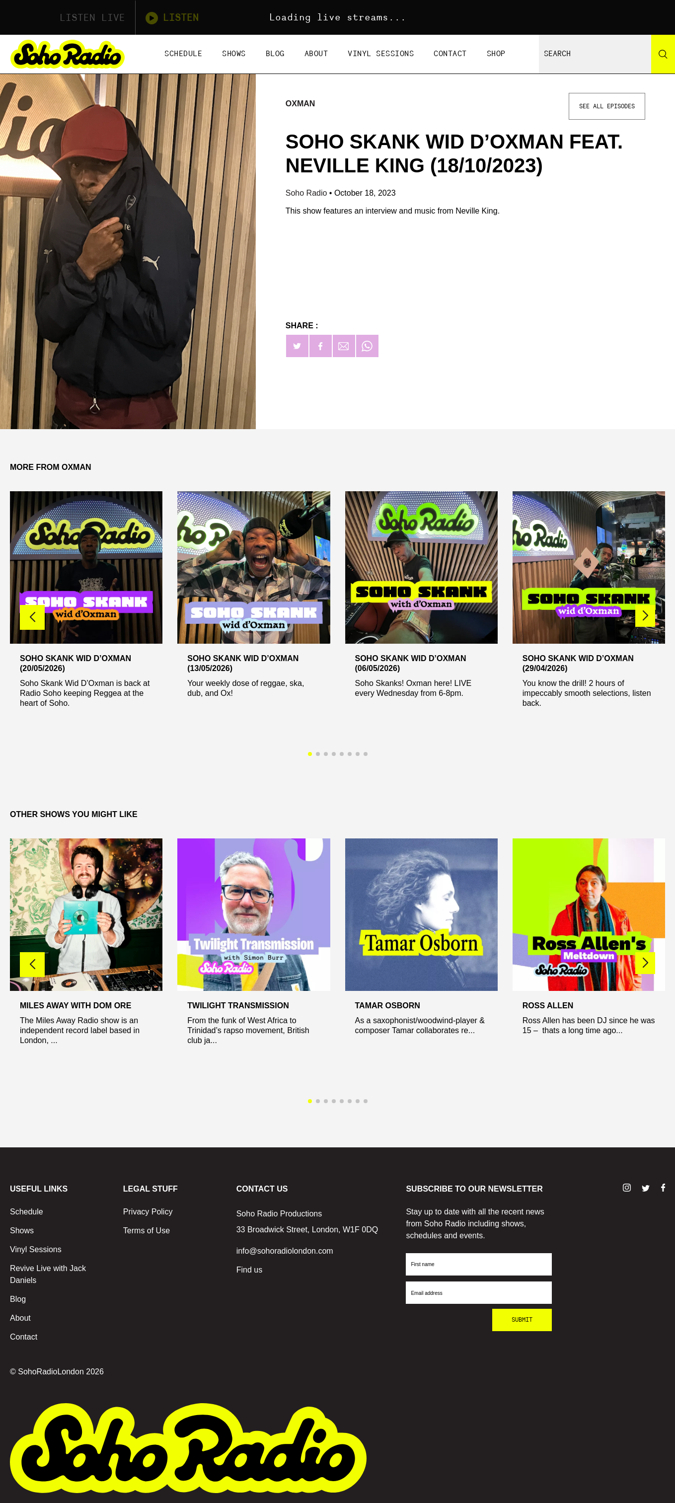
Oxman (300, 103)
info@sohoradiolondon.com (284, 1251)
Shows (234, 54)
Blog (275, 54)
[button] (645, 616)
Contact (450, 54)
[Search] (663, 54)
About (316, 54)
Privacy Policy (148, 1211)
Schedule (183, 54)
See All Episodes (607, 106)
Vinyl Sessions (381, 54)
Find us (249, 1270)
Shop (496, 54)
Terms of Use (146, 1230)
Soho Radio (307, 193)
